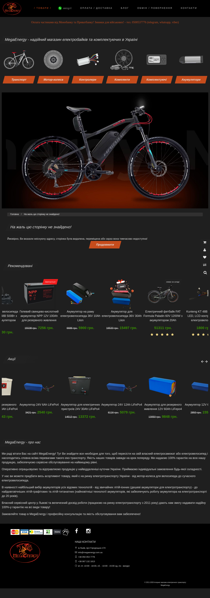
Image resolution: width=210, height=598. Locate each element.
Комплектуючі (156, 79)
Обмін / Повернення (154, 8)
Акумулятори (191, 79)
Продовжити (105, 244)
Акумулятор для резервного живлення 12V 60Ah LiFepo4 (185, 407)
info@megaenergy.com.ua (90, 552)
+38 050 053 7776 (86, 557)
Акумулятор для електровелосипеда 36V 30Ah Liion (144, 316)
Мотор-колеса (53, 79)
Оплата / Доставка (96, 8)
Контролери (88, 79)
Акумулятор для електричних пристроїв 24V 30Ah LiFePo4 (102, 407)
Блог (125, 8)
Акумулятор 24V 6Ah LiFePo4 (61, 404)
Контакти (189, 8)
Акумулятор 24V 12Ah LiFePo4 (143, 404)
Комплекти (122, 79)
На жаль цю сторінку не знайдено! (42, 214)
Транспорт (19, 79)
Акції (66, 8)
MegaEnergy (165, 585)
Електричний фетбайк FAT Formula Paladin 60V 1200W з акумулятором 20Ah (184, 316)
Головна (14, 214)
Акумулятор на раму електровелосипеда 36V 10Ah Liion (102, 316)
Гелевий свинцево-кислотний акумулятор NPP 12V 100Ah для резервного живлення (61, 316)
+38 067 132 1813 (86, 561)
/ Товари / (42, 8)
